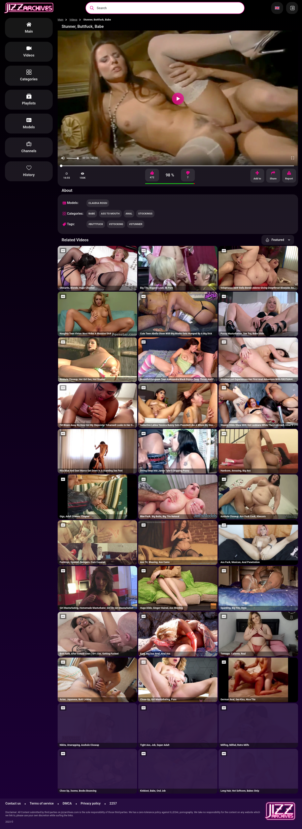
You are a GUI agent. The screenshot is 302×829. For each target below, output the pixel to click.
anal (129, 213)
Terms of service (42, 803)
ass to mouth (110, 213)
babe (91, 213)
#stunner (135, 224)
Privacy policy (91, 803)
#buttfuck (95, 224)
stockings (145, 213)
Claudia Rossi (97, 203)
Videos (73, 19)
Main (60, 19)
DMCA (67, 803)
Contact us (13, 803)
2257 (113, 803)
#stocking (116, 224)
